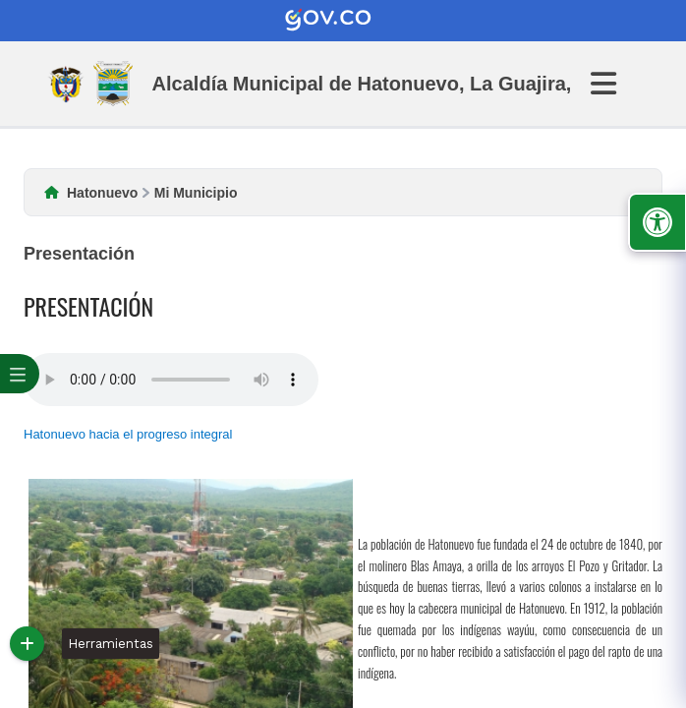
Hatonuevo (102, 193)
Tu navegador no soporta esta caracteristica (171, 379)
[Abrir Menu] (615, 83)
